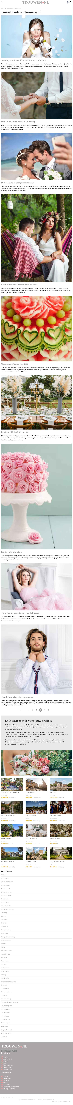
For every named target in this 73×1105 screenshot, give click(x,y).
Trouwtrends (7, 1069)
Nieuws (5, 1061)
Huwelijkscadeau (6, 950)
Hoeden (3, 944)
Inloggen (6, 1080)
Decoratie (4, 919)
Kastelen (4, 957)
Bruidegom (4, 878)
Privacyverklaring (9, 1089)
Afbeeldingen (7, 1059)
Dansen (3, 916)
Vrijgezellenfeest (6, 1030)
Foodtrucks (4, 933)
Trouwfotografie (6, 1006)
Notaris (3, 964)
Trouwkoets (5, 1016)
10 (48, 710)
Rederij (3, 975)
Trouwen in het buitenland (9, 1002)
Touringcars (5, 988)
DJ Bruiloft (4, 926)
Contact (5, 1082)
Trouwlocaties (5, 1019)
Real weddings (8, 1065)
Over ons (6, 1076)
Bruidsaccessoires (7, 882)
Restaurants (5, 978)
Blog (4, 1063)
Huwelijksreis (5, 954)
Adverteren (7, 1078)
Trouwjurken (5, 1009)
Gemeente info (6, 940)
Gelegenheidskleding (8, 937)
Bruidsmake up (6, 895)
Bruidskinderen (6, 892)
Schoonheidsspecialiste (8, 982)
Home (2, 8)
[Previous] (21, 710)
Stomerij (4, 985)
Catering (4, 913)
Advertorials (7, 1067)
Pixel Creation (67, 1101)
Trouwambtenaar (7, 992)
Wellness (4, 1037)
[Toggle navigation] (2, 2)
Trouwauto (4, 995)
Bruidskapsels (5, 888)
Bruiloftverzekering (7, 909)
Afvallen (3, 875)
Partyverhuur (5, 968)
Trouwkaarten (5, 1012)
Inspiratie (6, 1057)
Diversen (4, 923)
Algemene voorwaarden (11, 1087)
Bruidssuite (5, 899)
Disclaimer (6, 1084)
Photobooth (5, 971)
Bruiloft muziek (6, 906)
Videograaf (4, 1026)
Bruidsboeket (5, 885)
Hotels (3, 947)
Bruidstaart (5, 902)
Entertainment (5, 930)
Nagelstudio (5, 961)
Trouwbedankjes (6, 999)
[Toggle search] (70, 2)
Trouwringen (5, 1023)
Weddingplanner (6, 1033)
